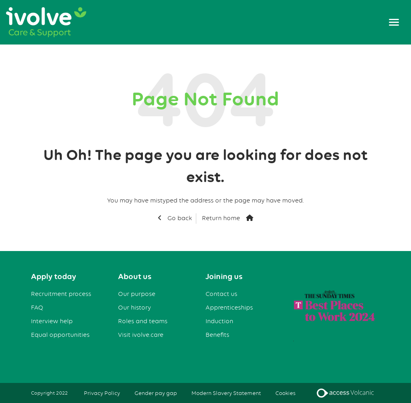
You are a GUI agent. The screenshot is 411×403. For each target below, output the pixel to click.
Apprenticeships (229, 307)
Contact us (221, 294)
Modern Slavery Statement (226, 393)
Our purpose (136, 294)
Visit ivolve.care (140, 334)
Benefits (217, 334)
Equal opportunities (60, 334)
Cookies (285, 393)
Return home (221, 218)
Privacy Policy (102, 393)
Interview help (52, 321)
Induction (219, 321)
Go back (179, 218)
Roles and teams (142, 321)
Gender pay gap (155, 393)
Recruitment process (61, 294)
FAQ (37, 307)
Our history (134, 307)
